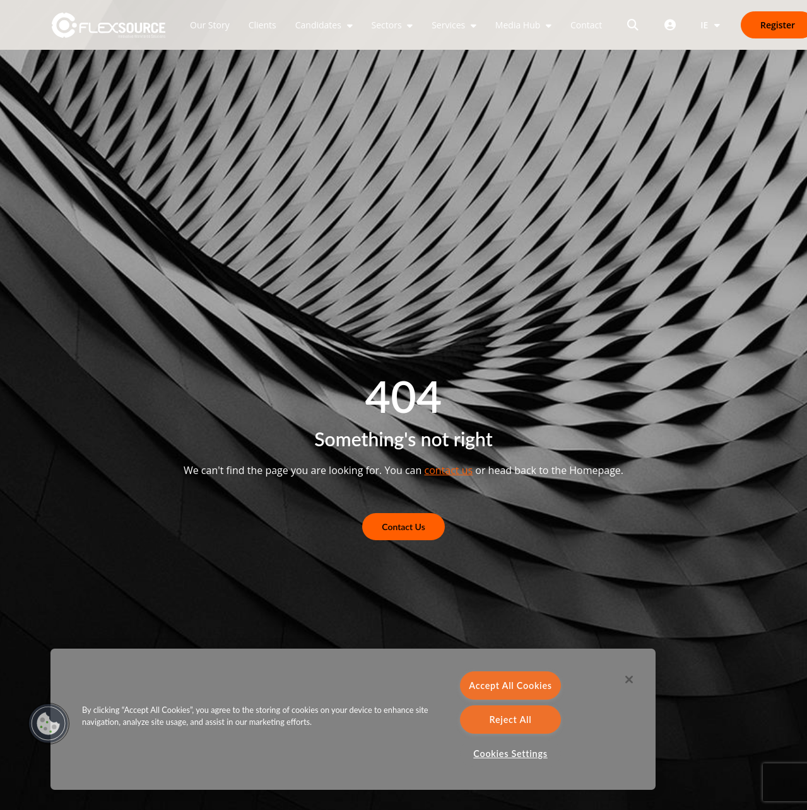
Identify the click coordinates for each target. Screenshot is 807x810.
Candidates (319, 25)
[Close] (629, 679)
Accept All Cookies (510, 685)
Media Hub (519, 25)
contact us (448, 470)
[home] (109, 25)
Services (450, 25)
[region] (353, 719)
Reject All (511, 719)
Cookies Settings (510, 753)
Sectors (388, 25)
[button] (48, 723)
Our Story (210, 25)
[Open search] (633, 24)
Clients (262, 25)
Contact (586, 25)
